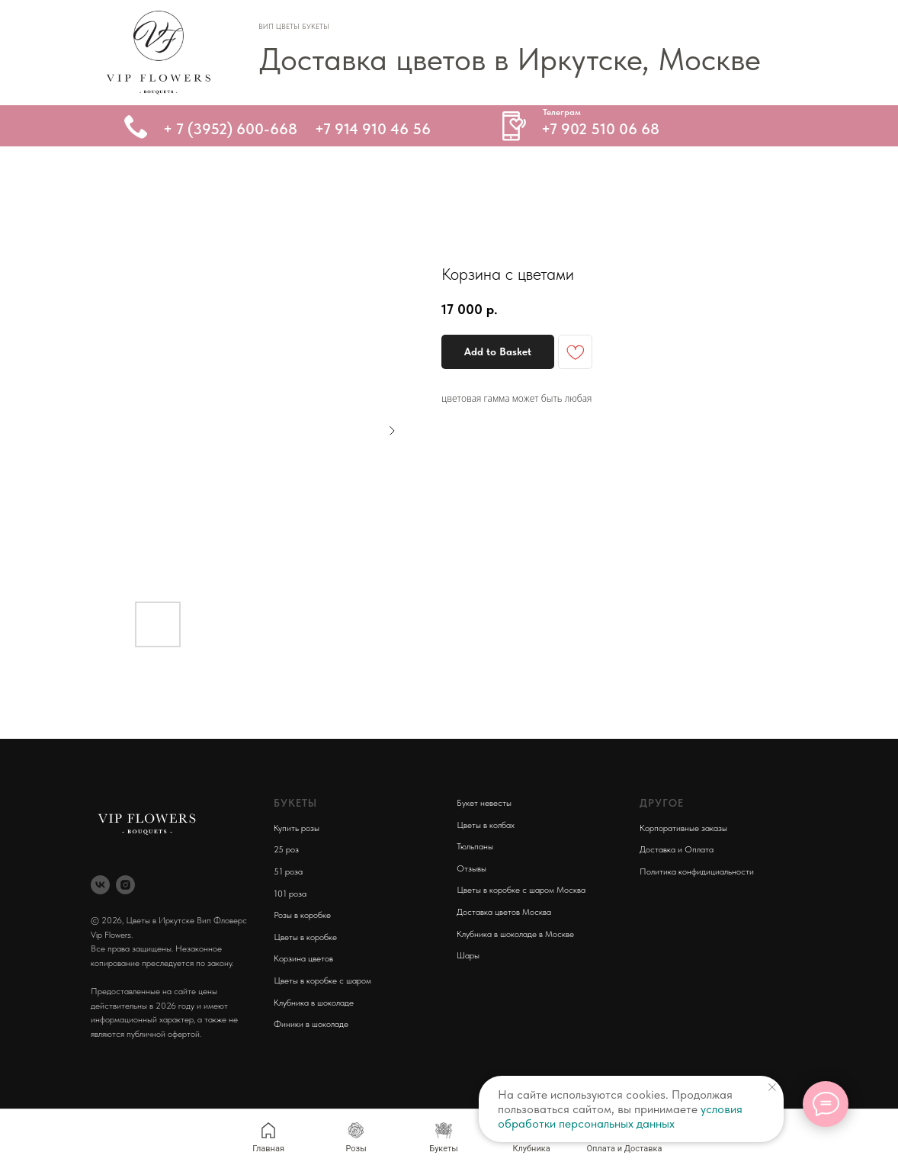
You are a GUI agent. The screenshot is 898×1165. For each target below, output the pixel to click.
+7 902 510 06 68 (600, 129)
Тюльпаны (475, 846)
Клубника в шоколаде (314, 1002)
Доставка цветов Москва (504, 912)
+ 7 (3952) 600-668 (230, 129)
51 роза (288, 871)
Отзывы (471, 868)
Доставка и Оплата (677, 849)
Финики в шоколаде (311, 1024)
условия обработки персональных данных (620, 1116)
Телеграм (562, 112)
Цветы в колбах (486, 825)
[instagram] (125, 884)
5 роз (288, 849)
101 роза (290, 893)
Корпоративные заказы (683, 828)
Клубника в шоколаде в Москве (515, 934)
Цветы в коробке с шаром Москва (521, 889)
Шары (468, 955)
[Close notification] (772, 1087)
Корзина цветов (303, 958)
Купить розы (296, 828)
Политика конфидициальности (697, 871)
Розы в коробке (302, 915)
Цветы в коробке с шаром (322, 980)
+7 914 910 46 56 (373, 129)
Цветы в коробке (305, 937)
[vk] (100, 884)
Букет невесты (484, 803)
